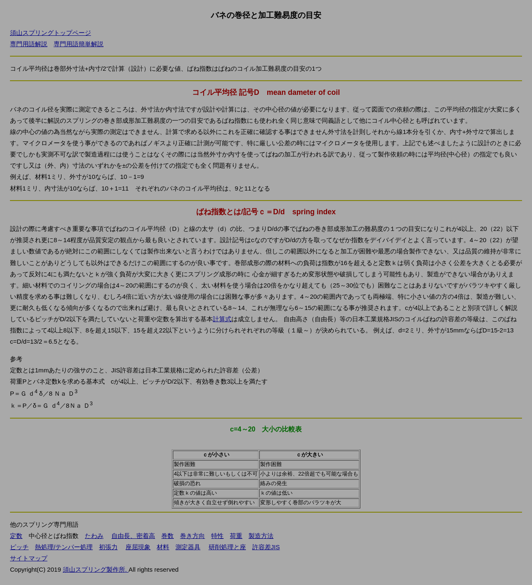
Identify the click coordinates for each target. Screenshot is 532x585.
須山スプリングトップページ (50, 32)
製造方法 (261, 535)
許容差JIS (266, 546)
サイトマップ (28, 558)
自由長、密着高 (133, 535)
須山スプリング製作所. (95, 569)
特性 (217, 535)
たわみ (94, 535)
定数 (16, 535)
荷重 (236, 535)
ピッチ (19, 546)
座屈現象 (138, 546)
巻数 (167, 535)
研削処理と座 (227, 546)
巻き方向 (192, 535)
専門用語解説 (28, 43)
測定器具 (187, 546)
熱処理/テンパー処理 (64, 546)
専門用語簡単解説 (78, 43)
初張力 (108, 546)
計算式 (222, 318)
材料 (163, 546)
